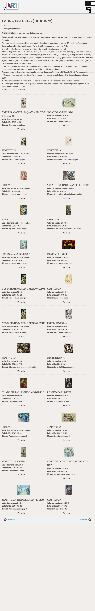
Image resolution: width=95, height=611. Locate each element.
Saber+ (7, 26)
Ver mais (21, 129)
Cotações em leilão (12, 29)
